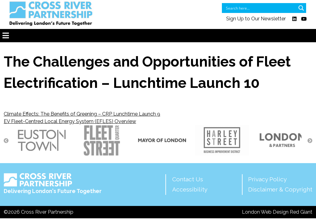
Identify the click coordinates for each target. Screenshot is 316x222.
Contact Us (187, 179)
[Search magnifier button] (301, 8)
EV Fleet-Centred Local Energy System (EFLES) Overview (70, 121)
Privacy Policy (267, 179)
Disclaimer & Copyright (280, 189)
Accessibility (189, 189)
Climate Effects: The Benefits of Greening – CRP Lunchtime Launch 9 (82, 114)
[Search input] (260, 8)
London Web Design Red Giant (277, 212)
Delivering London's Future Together (53, 184)
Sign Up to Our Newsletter (256, 19)
